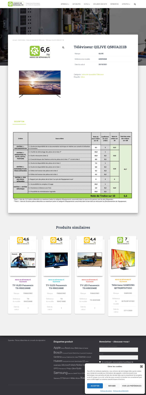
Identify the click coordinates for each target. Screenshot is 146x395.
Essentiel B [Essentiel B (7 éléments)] (83, 353)
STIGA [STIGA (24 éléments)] (63, 378)
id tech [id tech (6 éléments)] (72, 361)
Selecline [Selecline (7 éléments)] (70, 373)
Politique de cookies (106, 391)
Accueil (15, 40)
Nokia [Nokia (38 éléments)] (79, 364)
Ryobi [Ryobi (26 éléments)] (78, 368)
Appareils (65, 4)
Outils (87, 4)
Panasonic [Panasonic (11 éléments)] (62, 368)
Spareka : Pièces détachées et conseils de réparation (26, 340)
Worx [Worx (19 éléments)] (78, 378)
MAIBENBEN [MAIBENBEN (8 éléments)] (57, 365)
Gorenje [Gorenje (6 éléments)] (64, 357)
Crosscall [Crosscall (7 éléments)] (65, 353)
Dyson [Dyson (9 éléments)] (70, 353)
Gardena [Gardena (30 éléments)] (57, 356)
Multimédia (21, 40)
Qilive (83, 77)
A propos (126, 4)
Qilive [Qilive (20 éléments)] (74, 368)
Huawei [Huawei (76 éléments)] (58, 360)
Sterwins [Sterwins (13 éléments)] (57, 378)
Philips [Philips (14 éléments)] (69, 368)
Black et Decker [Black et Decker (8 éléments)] (83, 348)
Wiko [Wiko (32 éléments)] (72, 378)
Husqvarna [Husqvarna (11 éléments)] (66, 361)
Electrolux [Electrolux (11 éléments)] (76, 353)
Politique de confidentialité (120, 391)
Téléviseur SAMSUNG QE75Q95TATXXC (123, 286)
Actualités (76, 4)
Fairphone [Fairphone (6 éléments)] (89, 353)
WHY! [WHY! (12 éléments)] (68, 378)
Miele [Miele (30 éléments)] (73, 364)
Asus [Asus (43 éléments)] (67, 347)
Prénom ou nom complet (108, 346)
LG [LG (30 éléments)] (83, 361)
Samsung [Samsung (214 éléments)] (61, 372)
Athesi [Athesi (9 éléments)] (72, 348)
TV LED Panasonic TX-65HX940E (89, 286)
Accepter (95, 386)
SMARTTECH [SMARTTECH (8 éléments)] (77, 373)
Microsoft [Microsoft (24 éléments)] (66, 365)
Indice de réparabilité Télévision (35, 40)
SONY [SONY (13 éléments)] (84, 373)
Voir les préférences (131, 386)
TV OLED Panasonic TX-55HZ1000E (56, 286)
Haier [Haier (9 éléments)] (76, 357)
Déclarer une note (100, 4)
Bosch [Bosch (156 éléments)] (58, 352)
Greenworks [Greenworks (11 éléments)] (70, 357)
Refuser (112, 386)
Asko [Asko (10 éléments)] (62, 348)
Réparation (114, 4)
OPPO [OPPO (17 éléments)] (56, 368)
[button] (141, 366)
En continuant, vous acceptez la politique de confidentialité (116, 363)
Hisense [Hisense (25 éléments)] (82, 356)
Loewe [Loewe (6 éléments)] (86, 361)
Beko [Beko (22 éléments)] (77, 348)
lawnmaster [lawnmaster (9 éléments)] (78, 361)
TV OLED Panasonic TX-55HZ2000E (22, 286)
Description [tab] (19, 122)
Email (101, 354)
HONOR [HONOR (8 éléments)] (88, 357)
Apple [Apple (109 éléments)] (57, 347)
